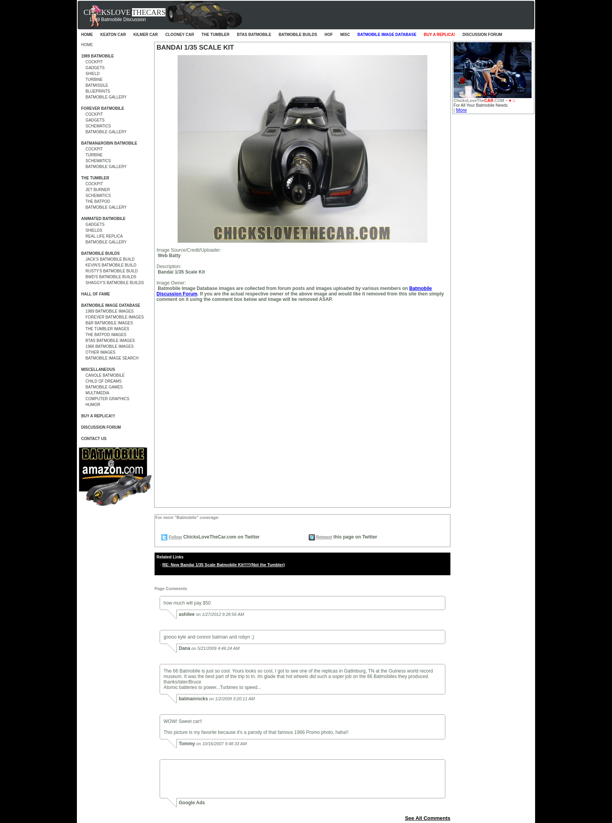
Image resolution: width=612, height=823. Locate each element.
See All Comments (427, 818)
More (461, 110)
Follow (175, 537)
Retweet (324, 537)
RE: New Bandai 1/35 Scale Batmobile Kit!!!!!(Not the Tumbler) (223, 564)
